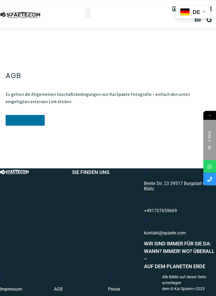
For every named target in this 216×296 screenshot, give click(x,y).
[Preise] (110, 276)
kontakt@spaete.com (165, 233)
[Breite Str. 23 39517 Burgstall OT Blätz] (146, 170)
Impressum (11, 289)
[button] (88, 12)
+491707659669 (160, 210)
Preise (114, 289)
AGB (58, 289)
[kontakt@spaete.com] (146, 220)
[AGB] (56, 276)
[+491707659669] (146, 198)
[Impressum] (2, 276)
